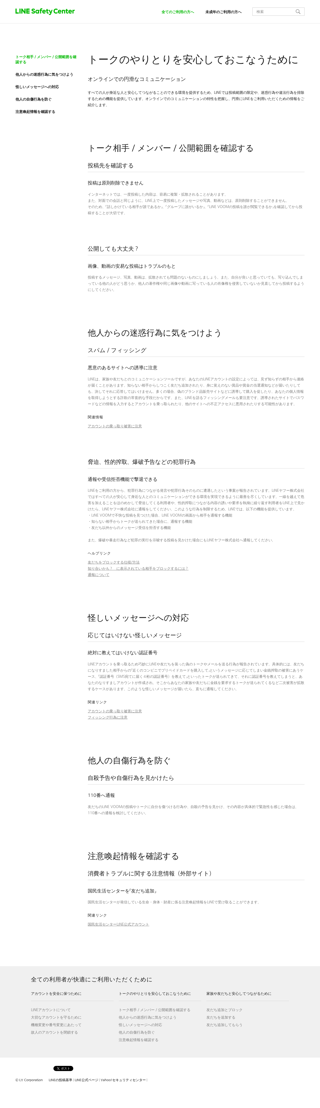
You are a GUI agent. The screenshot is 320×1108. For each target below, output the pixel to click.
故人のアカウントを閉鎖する (54, 1032)
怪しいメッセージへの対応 (140, 1025)
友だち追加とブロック (224, 1010)
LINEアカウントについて (51, 1010)
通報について (98, 574)
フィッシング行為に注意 (107, 717)
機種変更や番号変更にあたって (56, 1025)
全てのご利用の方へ (178, 12)
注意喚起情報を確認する (138, 1040)
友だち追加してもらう (224, 1025)
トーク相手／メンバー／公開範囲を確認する (154, 1010)
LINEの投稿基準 (60, 1080)
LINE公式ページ (86, 1080)
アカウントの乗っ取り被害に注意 (115, 426)
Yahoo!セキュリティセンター (123, 1080)
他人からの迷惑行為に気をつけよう (148, 1017)
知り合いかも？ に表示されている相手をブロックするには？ (138, 568)
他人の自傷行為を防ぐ (137, 1032)
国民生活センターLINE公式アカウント (118, 924)
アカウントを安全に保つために (56, 993)
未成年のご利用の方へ (223, 12)
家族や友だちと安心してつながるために (238, 993)
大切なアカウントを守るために (56, 1017)
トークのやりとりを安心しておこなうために (155, 993)
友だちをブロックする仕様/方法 (114, 562)
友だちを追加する (220, 1017)
